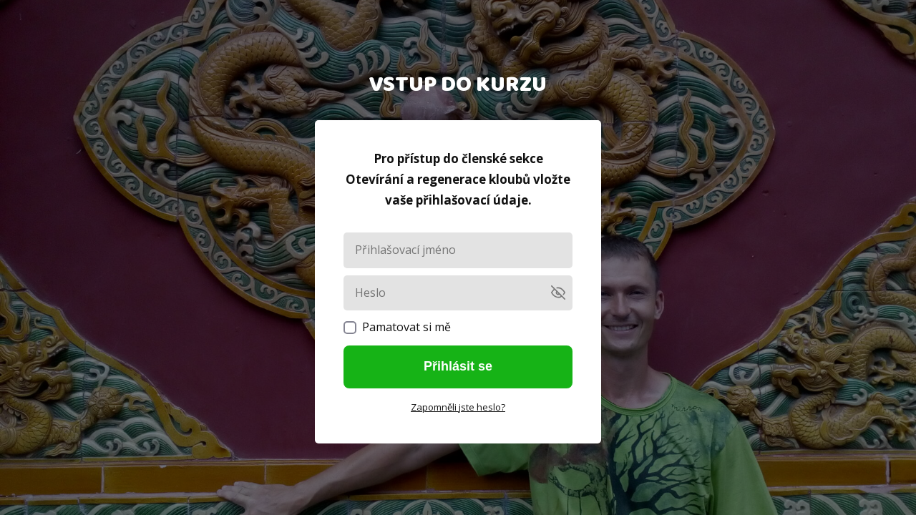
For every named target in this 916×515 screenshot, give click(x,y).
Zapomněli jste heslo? (458, 407)
